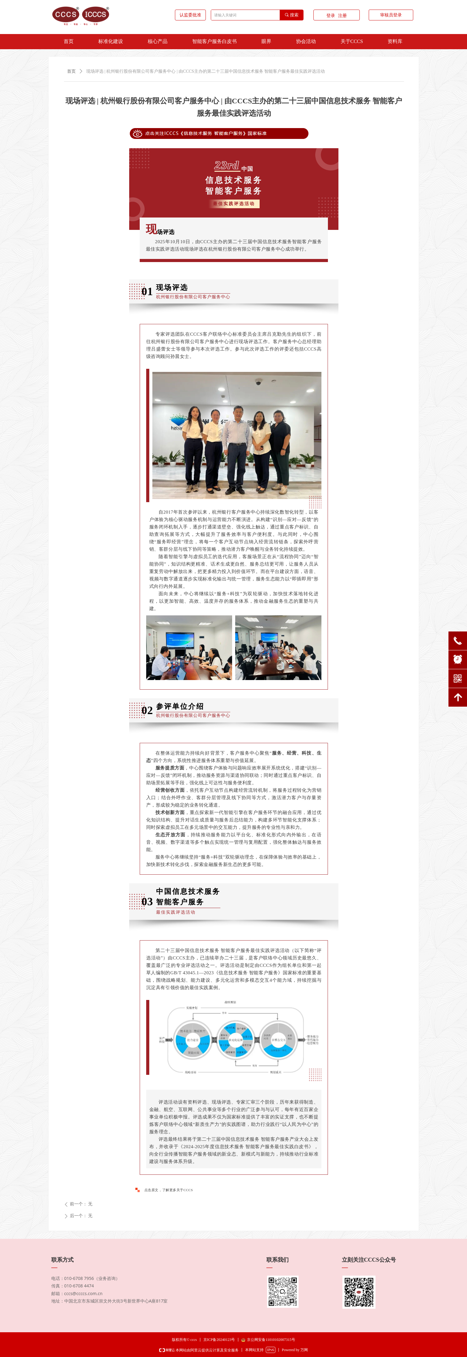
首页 (71, 71)
